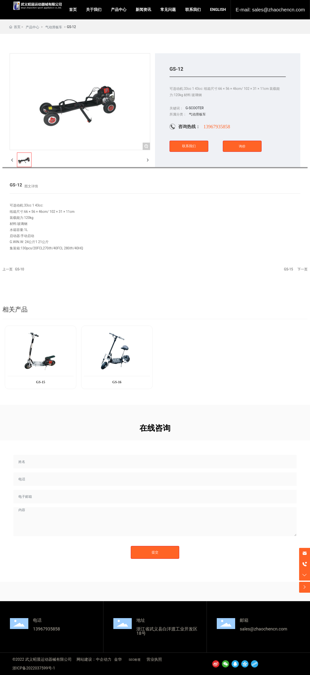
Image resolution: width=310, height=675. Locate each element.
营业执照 (154, 659)
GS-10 (19, 269)
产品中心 (32, 27)
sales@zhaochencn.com (263, 628)
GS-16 (116, 382)
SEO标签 (135, 659)
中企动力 (103, 659)
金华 (118, 659)
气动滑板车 (53, 27)
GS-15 (288, 269)
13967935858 (216, 126)
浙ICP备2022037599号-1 (33, 668)
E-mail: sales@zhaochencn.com (270, 9)
